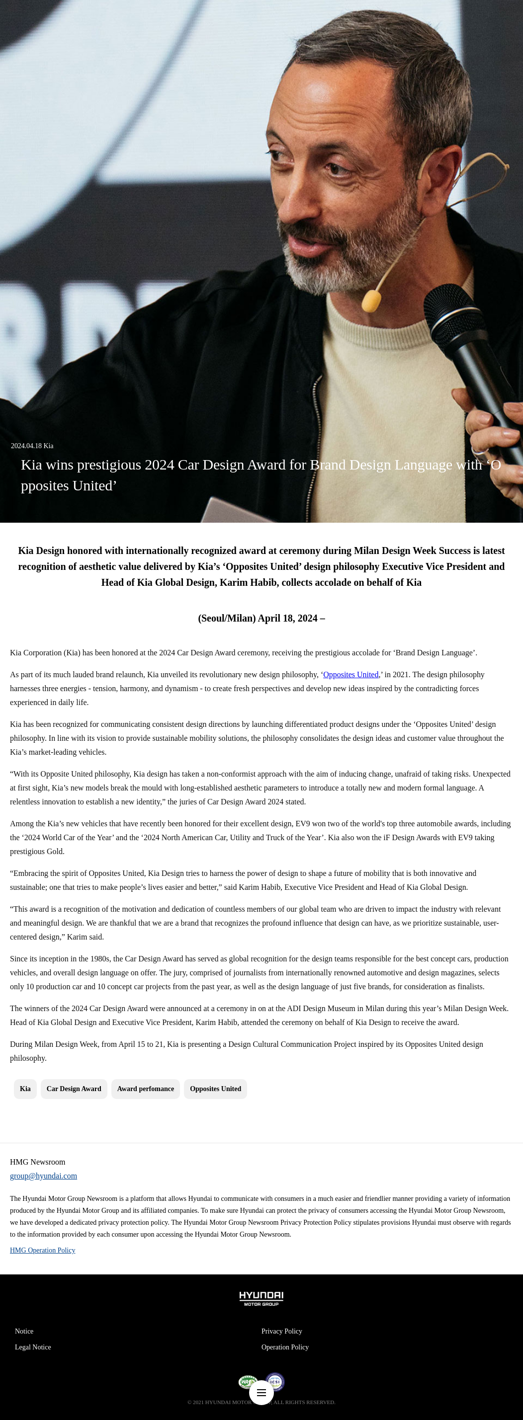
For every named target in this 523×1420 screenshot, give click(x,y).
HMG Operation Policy (42, 1250)
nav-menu (261, 1392)
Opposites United (350, 674)
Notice (24, 1331)
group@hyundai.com (43, 1176)
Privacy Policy (282, 1331)
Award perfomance (145, 1089)
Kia (25, 1089)
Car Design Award (74, 1089)
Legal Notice (33, 1347)
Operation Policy (285, 1347)
